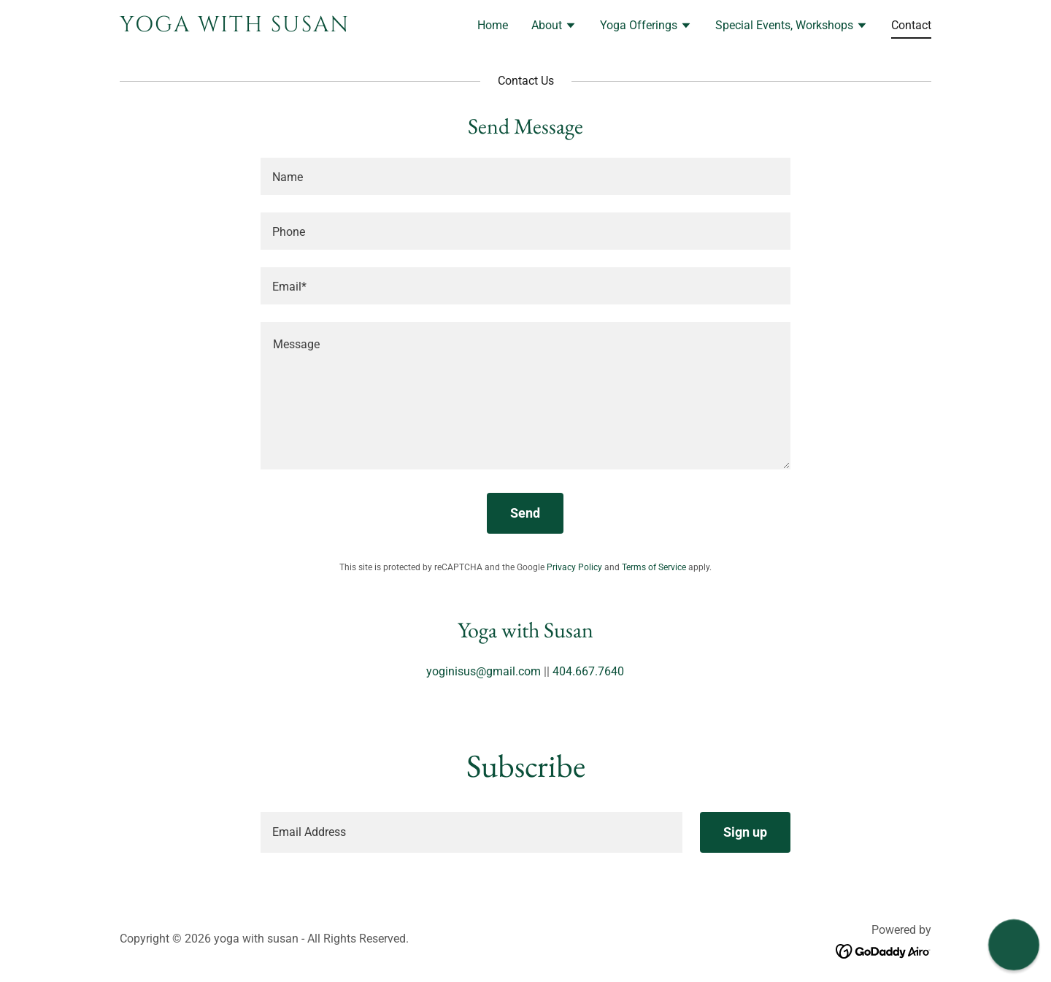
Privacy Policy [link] (574, 567)
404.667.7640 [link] (588, 671)
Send (525, 513)
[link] (262, 27)
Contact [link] (911, 25)
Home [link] (492, 25)
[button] (554, 27)
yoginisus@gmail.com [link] (483, 671)
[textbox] (525, 176)
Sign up (745, 832)
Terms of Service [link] (654, 567)
